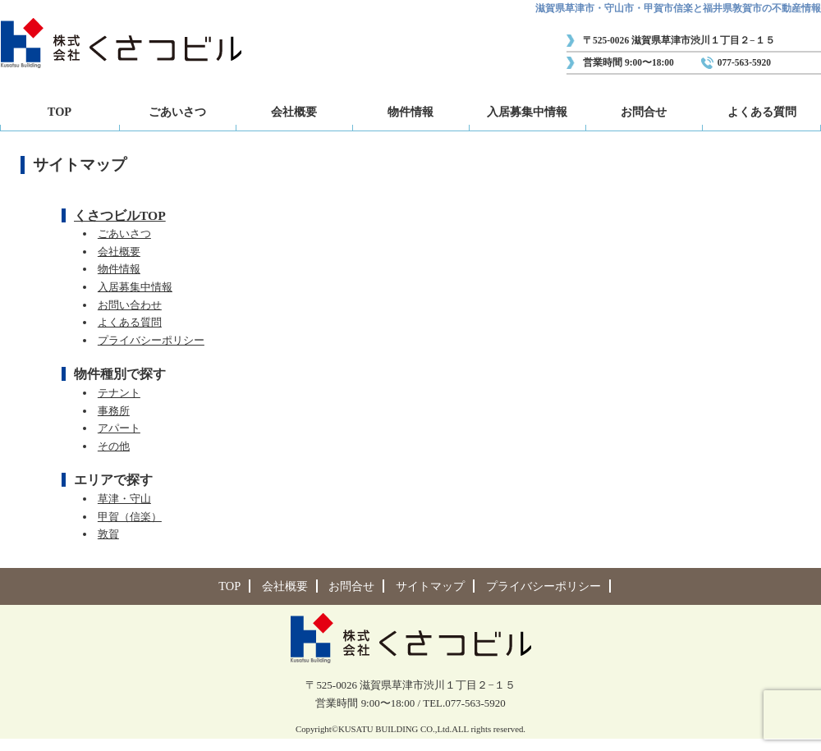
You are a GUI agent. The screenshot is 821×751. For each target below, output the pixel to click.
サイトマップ (430, 586)
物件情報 (410, 111)
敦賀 (108, 534)
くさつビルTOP (120, 215)
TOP (59, 111)
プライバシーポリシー (151, 340)
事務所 (114, 411)
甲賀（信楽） (130, 517)
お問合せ (644, 111)
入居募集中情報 (527, 111)
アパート (119, 428)
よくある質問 (761, 111)
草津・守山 (124, 498)
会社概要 (294, 111)
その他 (114, 446)
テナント (119, 393)
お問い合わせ (130, 305)
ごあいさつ (177, 111)
